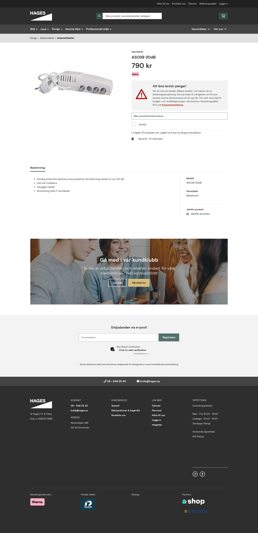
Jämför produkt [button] (198, 214)
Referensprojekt (207, 3)
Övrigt (57, 29)
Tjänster (192, 3)
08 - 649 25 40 (116, 381)
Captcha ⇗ (141, 354)
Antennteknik (47, 38)
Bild (34, 29)
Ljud (45, 29)
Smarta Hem (74, 29)
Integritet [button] (157, 424)
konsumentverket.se (172, 104)
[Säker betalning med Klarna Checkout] (37, 501)
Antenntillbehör (65, 38)
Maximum (192, 196)
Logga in (223, 3)
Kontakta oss (179, 3)
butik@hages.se (150, 381)
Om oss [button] (220, 29)
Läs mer (116, 283)
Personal (156, 410)
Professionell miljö (99, 29)
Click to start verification (132, 350)
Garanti (115, 405)
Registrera (170, 337)
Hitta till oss (163, 3)
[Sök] (129, 16)
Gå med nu (140, 283)
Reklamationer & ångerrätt (125, 410)
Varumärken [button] (201, 29)
